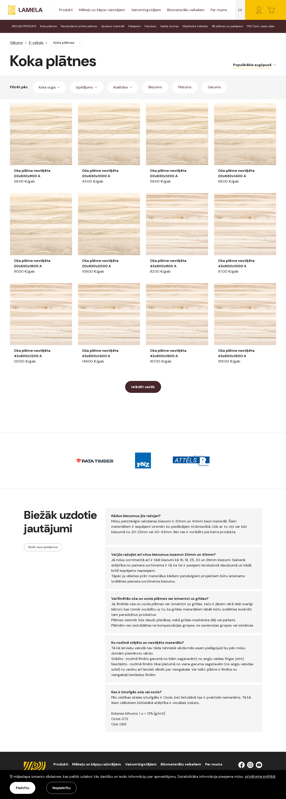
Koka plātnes (48, 26)
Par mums (219, 10)
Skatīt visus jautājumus (43, 547)
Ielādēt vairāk (143, 387)
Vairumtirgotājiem (146, 10)
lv (240, 10)
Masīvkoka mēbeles (195, 26)
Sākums (16, 42)
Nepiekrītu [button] (61, 788)
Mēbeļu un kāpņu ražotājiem (102, 10)
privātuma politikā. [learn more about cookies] (260, 776)
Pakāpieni (134, 26)
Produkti (66, 10)
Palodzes (150, 26)
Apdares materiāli (112, 26)
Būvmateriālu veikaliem (186, 10)
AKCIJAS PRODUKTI (24, 26)
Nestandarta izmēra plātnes (79, 26)
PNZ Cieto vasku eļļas (260, 26)
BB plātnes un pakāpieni (227, 26)
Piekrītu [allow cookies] (22, 788)
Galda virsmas (169, 26)
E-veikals (36, 42)
